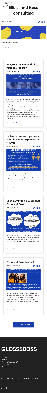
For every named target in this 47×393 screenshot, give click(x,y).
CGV (16, 381)
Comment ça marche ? (9, 362)
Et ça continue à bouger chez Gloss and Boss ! (23, 202)
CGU (21, 381)
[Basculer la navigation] (43, 5)
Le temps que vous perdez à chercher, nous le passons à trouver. (22, 139)
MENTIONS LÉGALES (30, 379)
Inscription (5, 364)
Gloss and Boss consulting (23, 10)
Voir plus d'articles (23, 324)
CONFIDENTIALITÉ (7, 381)
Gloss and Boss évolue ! (20, 262)
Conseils (4, 22)
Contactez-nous (7, 367)
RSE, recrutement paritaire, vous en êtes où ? (22, 66)
